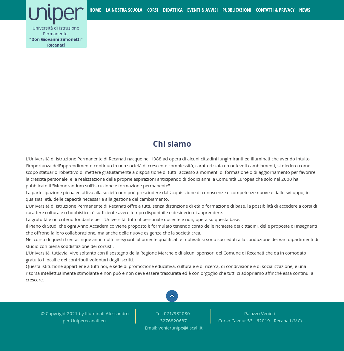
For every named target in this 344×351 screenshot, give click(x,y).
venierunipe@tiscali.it (180, 328)
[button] (124, 10)
